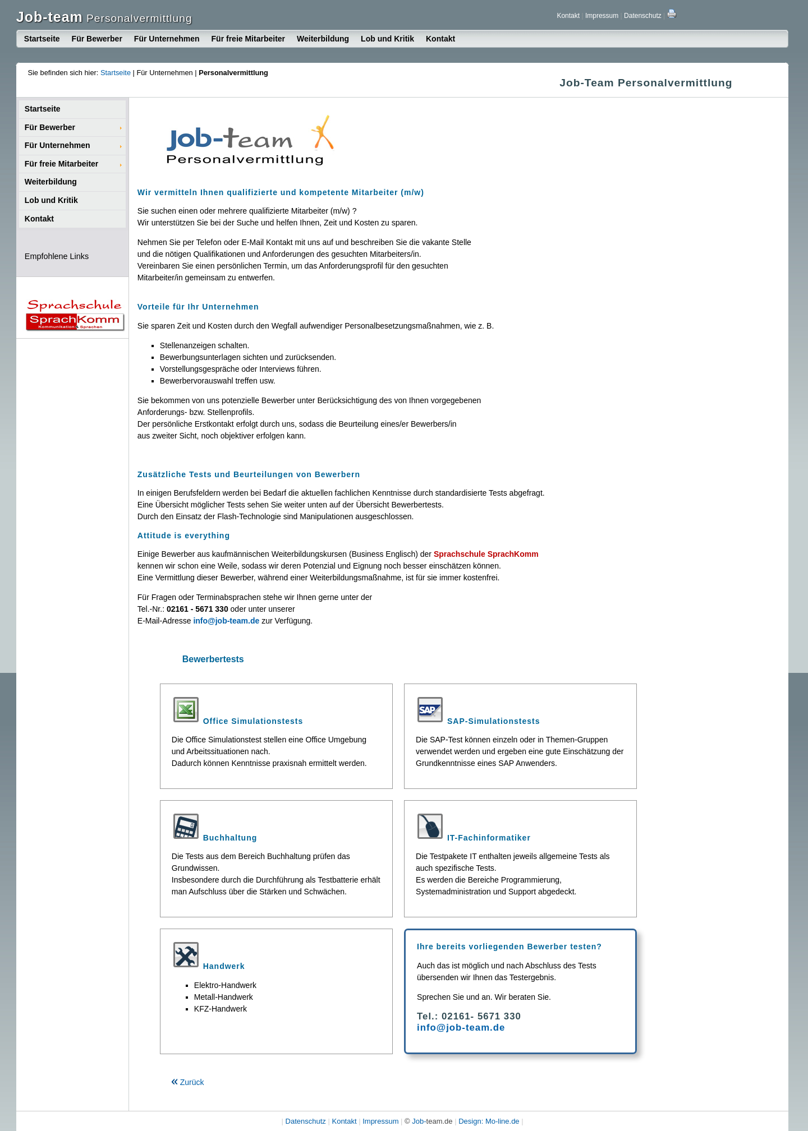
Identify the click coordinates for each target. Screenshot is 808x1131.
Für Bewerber (97, 38)
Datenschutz (643, 16)
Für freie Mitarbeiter (248, 38)
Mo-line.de (502, 1121)
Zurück (187, 1082)
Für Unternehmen (167, 38)
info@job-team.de (461, 1027)
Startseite (42, 38)
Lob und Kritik (387, 38)
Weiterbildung (323, 38)
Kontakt (568, 16)
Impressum (601, 16)
